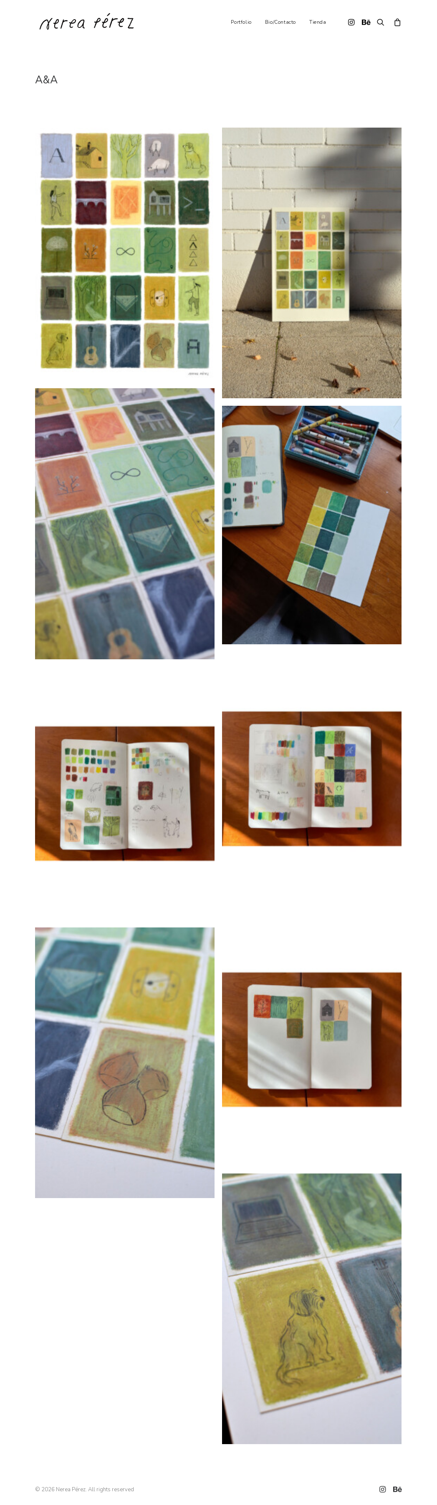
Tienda (317, 22)
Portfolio (241, 22)
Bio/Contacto (280, 22)
